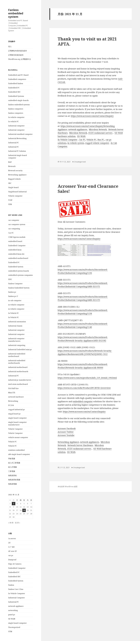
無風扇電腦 (12, 484)
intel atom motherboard (18, 384)
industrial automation (17, 321)
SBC (9, 183)
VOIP (10, 200)
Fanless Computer (15, 283)
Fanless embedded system (15, 13)
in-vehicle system (75, 143)
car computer (13, 220)
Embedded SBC (14, 92)
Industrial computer (16, 126)
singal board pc (14, 414)
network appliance (16, 606)
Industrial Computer (16, 598)
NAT (10, 162)
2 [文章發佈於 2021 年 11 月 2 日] (13, 503)
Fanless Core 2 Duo (15, 589)
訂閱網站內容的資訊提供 (17, 51)
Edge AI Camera (14, 564)
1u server (12, 538)
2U (9, 543)
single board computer (17, 418)
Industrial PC (13, 142)
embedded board (15, 241)
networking (13, 610)
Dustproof (12, 559)
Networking (13, 401)
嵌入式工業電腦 (14, 463)
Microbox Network (98, 129)
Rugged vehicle (14, 179)
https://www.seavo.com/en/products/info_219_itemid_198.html (87, 377)
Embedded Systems (16, 96)
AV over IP (12, 551)
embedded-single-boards (18, 100)
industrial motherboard (17, 367)
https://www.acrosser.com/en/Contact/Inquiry (92, 116)
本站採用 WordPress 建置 (67, 486)
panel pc (11, 614)
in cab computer (14, 300)
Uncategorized (14, 627)
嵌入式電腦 (12, 467)
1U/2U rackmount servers (100, 133)
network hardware (16, 397)
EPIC (10, 279)
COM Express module (16, 237)
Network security (15, 170)
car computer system (16, 224)
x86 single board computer (19, 454)
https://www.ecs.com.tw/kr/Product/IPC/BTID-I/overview (84, 388)
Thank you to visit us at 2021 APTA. (87, 41)
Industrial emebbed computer (20, 134)
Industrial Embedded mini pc (20, 349)
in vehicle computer (16, 305)
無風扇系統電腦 (14, 480)
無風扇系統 (12, 475)
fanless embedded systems (19, 104)
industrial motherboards (18, 371)
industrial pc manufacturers (19, 380)
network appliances (77, 129)
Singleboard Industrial (17, 191)
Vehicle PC (12, 441)
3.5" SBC (11, 547)
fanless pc (12, 292)
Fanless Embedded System (18, 288)
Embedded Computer (17, 245)
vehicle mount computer (18, 437)
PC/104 (11, 405)
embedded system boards (18, 271)
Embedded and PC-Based (18, 75)
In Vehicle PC (13, 313)
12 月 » (17, 523)
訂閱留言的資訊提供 (15, 55)
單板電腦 (11, 458)
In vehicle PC (13, 121)
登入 (10, 46)
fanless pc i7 (13, 296)
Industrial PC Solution (17, 151)
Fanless (11, 585)
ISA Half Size (13, 388)
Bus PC (100, 139)
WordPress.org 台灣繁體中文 (19, 59)
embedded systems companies (20, 275)
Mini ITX (11, 392)
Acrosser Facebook (67, 428)
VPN (10, 204)
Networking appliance (17, 175)
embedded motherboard (18, 258)
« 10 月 (11, 523)
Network (12, 166)
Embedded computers (17, 79)
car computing (14, 228)
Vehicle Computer (15, 429)
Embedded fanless (15, 83)
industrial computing (16, 345)
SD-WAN (11, 619)
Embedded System (15, 267)
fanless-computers (15, 109)
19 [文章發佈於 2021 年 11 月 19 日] (24, 510)
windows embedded (16, 450)
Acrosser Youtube (66, 435)
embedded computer (83, 401)
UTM (10, 631)
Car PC (11, 233)
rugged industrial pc (16, 409)
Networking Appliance (68, 442)
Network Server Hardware (80, 445)
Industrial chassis (15, 326)
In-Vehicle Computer (16, 593)
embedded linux (14, 250)
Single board (13, 187)
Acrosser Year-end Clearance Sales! (88, 188)
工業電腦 (11, 471)
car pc (10, 555)
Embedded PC (14, 88)
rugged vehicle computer (97, 143)
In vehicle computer (16, 117)
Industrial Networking (17, 138)
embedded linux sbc (16, 254)
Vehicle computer (15, 196)
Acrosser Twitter (66, 432)
